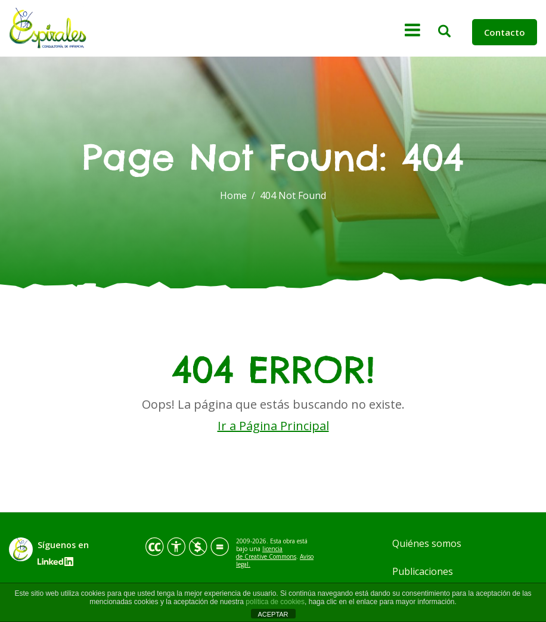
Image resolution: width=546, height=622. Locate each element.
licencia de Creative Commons (266, 553)
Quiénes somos (426, 543)
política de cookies (275, 602)
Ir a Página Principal (273, 426)
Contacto (504, 32)
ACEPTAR (273, 614)
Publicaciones (422, 571)
